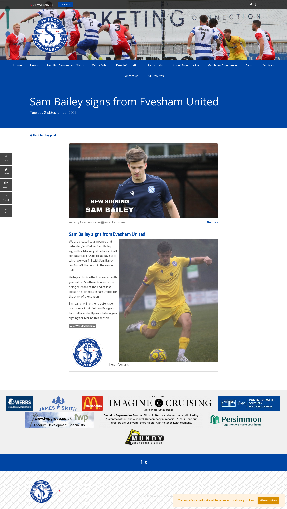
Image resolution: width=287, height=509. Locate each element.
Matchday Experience (222, 65)
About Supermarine (186, 65)
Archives (268, 65)
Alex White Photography (82, 326)
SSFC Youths (155, 76)
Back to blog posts (44, 135)
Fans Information (127, 65)
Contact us (65, 4)
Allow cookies (268, 500)
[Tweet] (6, 172)
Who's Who (100, 65)
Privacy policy (155, 482)
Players (212, 222)
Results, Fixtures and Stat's (65, 65)
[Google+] (6, 185)
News (34, 65)
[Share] (6, 159)
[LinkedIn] (6, 198)
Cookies (189, 482)
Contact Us (131, 76)
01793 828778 (41, 4)
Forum (249, 65)
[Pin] (6, 211)
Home (17, 65)
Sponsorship (155, 65)
